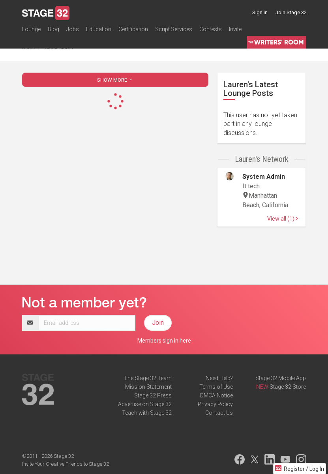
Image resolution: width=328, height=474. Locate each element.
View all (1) (282, 218)
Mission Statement (148, 387)
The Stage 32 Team (148, 378)
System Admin (263, 176)
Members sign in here (164, 340)
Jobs (72, 29)
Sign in (260, 12)
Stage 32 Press (153, 395)
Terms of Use (216, 387)
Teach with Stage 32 (147, 413)
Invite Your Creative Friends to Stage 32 (65, 464)
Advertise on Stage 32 (145, 404)
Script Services (173, 29)
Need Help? (219, 378)
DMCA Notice (216, 395)
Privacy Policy (215, 404)
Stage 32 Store (288, 387)
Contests (210, 29)
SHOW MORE (115, 80)
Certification (133, 29)
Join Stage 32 (291, 12)
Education (98, 29)
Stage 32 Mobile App (280, 378)
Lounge (31, 29)
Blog (53, 29)
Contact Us (219, 413)
